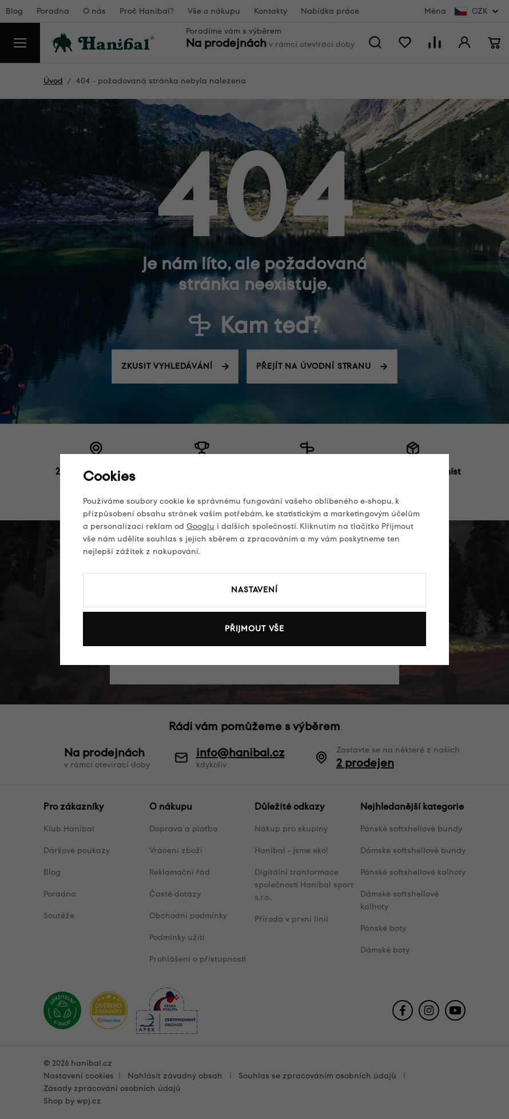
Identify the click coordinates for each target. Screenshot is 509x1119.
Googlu (200, 526)
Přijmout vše (254, 629)
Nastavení (254, 590)
